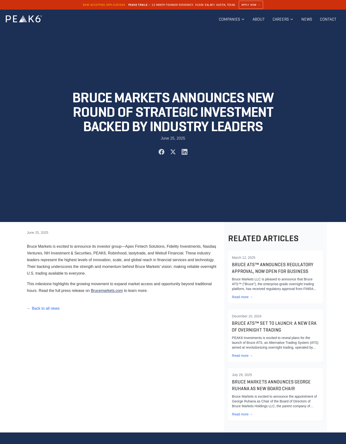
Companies (232, 19)
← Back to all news (43, 308)
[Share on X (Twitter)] (173, 152)
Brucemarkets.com (107, 291)
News (306, 19)
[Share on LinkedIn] (184, 152)
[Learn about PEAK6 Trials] (173, 5)
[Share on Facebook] (161, 152)
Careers (283, 19)
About (259, 19)
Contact (328, 19)
